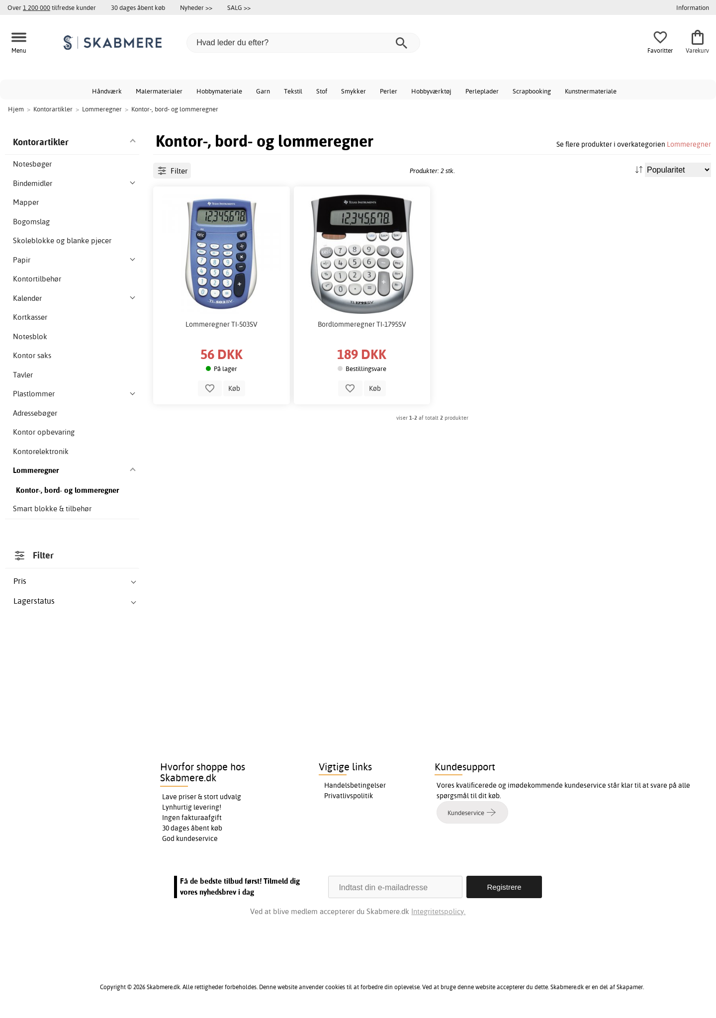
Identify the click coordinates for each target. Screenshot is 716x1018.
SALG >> (239, 7)
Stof (321, 91)
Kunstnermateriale (591, 91)
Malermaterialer (159, 91)
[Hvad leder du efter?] (303, 43)
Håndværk (107, 91)
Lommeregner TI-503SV (221, 324)
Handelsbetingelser (355, 785)
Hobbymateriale (219, 91)
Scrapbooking (532, 91)
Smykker (353, 91)
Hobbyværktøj (431, 91)
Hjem (16, 109)
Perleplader (482, 91)
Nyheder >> (196, 7)
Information (692, 7)
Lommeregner (689, 144)
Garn (263, 91)
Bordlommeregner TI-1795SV (362, 324)
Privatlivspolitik (348, 795)
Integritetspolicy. (438, 911)
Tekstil (293, 91)
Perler (388, 91)
